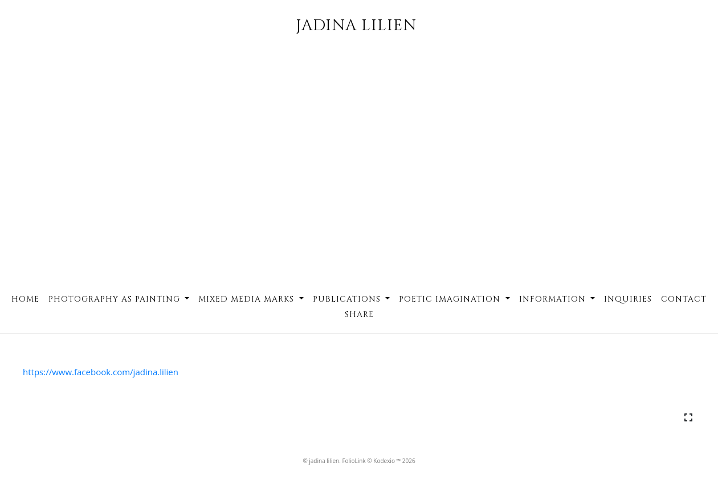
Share (359, 314)
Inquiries (628, 299)
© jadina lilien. (322, 461)
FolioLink (353, 461)
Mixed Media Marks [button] (247, 299)
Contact (684, 299)
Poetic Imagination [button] (451, 299)
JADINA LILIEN (356, 25)
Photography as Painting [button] (115, 299)
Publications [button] (348, 299)
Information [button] (554, 299)
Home (25, 299)
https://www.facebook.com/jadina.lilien (100, 371)
